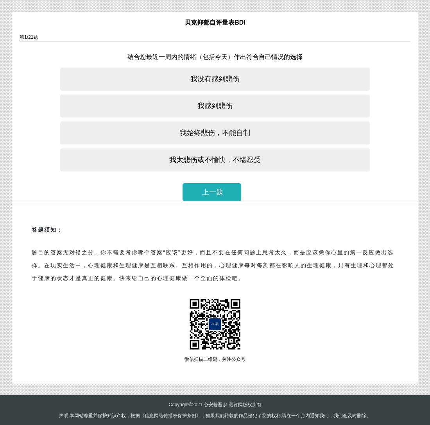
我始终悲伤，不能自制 (215, 133)
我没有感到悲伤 (215, 79)
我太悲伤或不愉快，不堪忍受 (215, 160)
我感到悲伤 (215, 106)
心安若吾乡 (215, 404)
